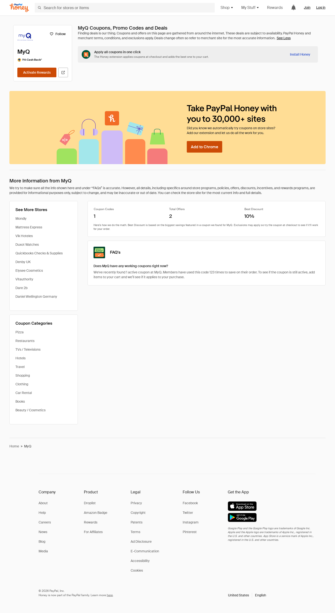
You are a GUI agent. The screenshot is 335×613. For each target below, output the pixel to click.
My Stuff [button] (250, 7)
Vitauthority (24, 279)
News (43, 532)
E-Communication (145, 551)
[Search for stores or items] (125, 8)
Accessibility (140, 561)
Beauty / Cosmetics (30, 410)
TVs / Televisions (27, 349)
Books (20, 401)
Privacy (136, 503)
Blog (42, 541)
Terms (135, 532)
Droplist (90, 503)
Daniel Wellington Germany (36, 296)
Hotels (20, 358)
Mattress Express (28, 227)
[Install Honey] (300, 54)
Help (42, 512)
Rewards (275, 7)
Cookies (137, 570)
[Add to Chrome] (204, 147)
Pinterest (190, 532)
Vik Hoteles (24, 236)
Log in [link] (320, 7)
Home (14, 446)
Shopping (22, 375)
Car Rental (23, 393)
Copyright (138, 512)
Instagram (191, 522)
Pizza (19, 332)
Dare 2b (21, 288)
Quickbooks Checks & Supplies (39, 253)
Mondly (21, 218)
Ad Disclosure (141, 541)
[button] (247, 595)
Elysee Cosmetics (29, 270)
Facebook (190, 503)
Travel (20, 367)
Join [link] (307, 7)
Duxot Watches (27, 244)
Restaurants (24, 341)
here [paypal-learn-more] (110, 595)
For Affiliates (93, 532)
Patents (136, 522)
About (43, 503)
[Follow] (57, 34)
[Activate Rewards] (36, 72)
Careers (45, 522)
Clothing (21, 384)
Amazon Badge (95, 512)
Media (43, 551)
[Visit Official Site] (63, 72)
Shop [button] (227, 7)
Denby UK (23, 262)
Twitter (188, 512)
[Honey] (19, 8)
